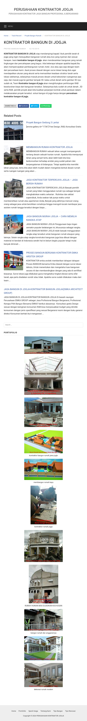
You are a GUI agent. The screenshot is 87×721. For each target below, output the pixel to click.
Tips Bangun (58, 711)
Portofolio (22, 711)
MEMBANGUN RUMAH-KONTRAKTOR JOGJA (49, 147)
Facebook (23, 106)
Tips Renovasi (70, 711)
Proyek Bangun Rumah (33, 36)
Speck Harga (33, 711)
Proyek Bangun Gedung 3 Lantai (42, 122)
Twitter (34, 106)
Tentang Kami (46, 711)
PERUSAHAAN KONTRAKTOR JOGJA (43, 9)
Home (6, 36)
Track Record (16, 36)
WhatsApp (45, 106)
